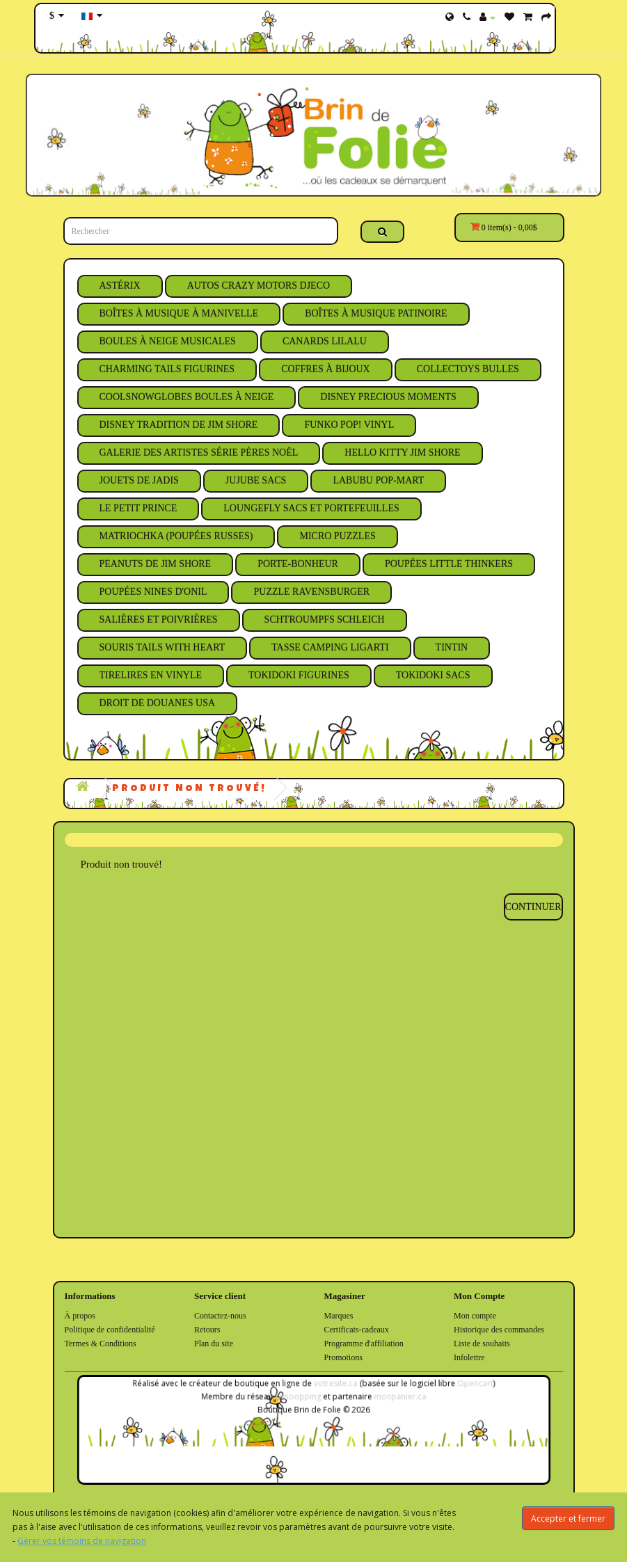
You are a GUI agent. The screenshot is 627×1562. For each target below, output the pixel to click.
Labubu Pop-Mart (378, 480)
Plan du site (213, 1343)
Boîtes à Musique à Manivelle (179, 313)
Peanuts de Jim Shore (156, 564)
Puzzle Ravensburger (311, 592)
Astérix (120, 285)
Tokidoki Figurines (298, 675)
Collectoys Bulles (468, 369)
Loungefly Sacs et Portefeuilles (311, 508)
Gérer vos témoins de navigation (81, 1541)
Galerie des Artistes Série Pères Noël (199, 452)
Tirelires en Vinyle (151, 675)
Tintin (452, 647)
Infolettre (469, 1357)
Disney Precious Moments (388, 397)
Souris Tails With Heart (162, 647)
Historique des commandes (499, 1329)
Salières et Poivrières (159, 619)
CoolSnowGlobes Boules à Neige (187, 397)
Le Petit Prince (138, 508)
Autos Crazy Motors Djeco (259, 285)
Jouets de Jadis (139, 480)
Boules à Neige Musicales (168, 341)
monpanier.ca (391, 1399)
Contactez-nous (220, 1316)
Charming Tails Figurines (167, 369)
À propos (80, 1316)
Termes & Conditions (100, 1343)
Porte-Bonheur (297, 564)
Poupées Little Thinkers (449, 564)
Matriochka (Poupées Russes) (176, 536)
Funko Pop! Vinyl (349, 425)
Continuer (533, 907)
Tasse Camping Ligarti (329, 647)
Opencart (459, 1387)
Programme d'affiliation (364, 1343)
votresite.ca (334, 1387)
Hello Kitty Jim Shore (402, 452)
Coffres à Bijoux (325, 369)
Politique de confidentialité (110, 1329)
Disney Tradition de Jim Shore (179, 425)
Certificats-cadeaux (356, 1329)
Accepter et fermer (568, 1518)
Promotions (343, 1357)
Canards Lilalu (325, 341)
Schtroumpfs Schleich (324, 619)
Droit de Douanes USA (158, 703)
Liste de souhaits (482, 1343)
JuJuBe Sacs (256, 480)
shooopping (299, 1399)
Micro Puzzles (337, 536)
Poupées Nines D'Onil (153, 592)
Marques (339, 1316)
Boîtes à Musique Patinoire (376, 313)
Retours (207, 1329)
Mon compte (475, 1316)
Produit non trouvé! (189, 789)
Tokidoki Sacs (433, 675)
